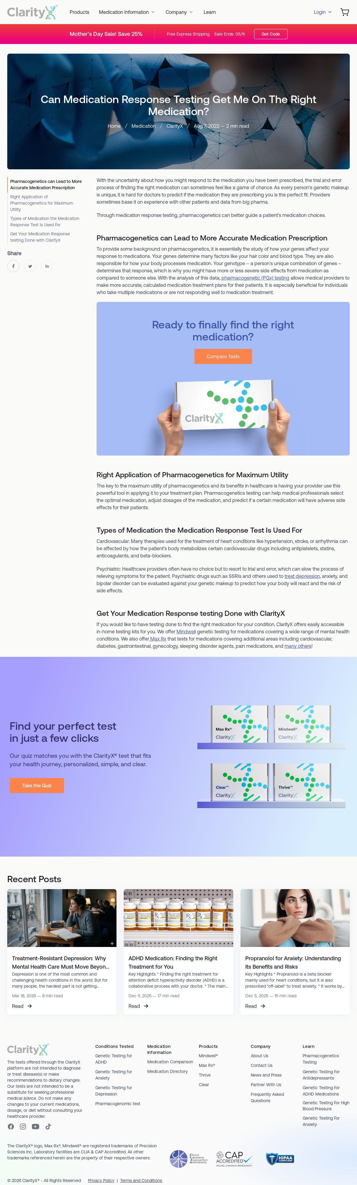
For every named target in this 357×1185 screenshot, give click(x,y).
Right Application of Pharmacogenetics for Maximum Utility (41, 203)
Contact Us (262, 1065)
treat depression (302, 576)
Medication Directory (167, 1071)
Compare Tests (223, 356)
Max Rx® (207, 1065)
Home (114, 126)
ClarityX (175, 126)
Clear (204, 1084)
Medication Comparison (170, 1061)
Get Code (271, 34)
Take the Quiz (37, 785)
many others (298, 646)
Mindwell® (208, 1055)
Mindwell (186, 631)
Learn (210, 12)
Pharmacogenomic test (117, 1103)
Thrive (205, 1075)
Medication (144, 126)
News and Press (266, 1075)
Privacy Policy (101, 1180)
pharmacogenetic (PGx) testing (255, 278)
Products (79, 12)
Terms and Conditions (141, 1180)
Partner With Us (266, 1084)
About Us (259, 1055)
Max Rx (157, 638)
